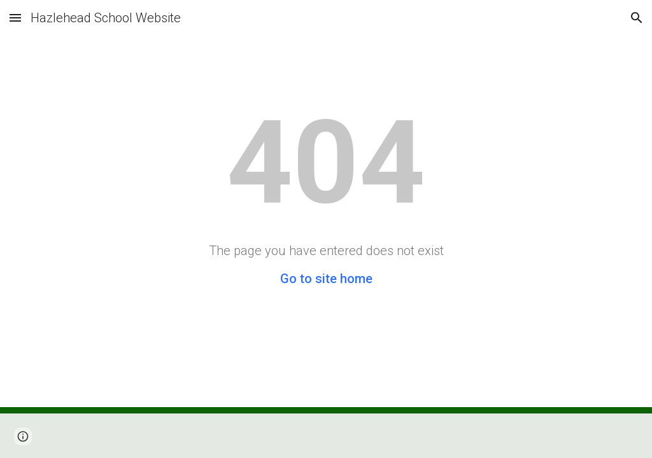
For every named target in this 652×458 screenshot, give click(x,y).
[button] (15, 17)
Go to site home (326, 278)
